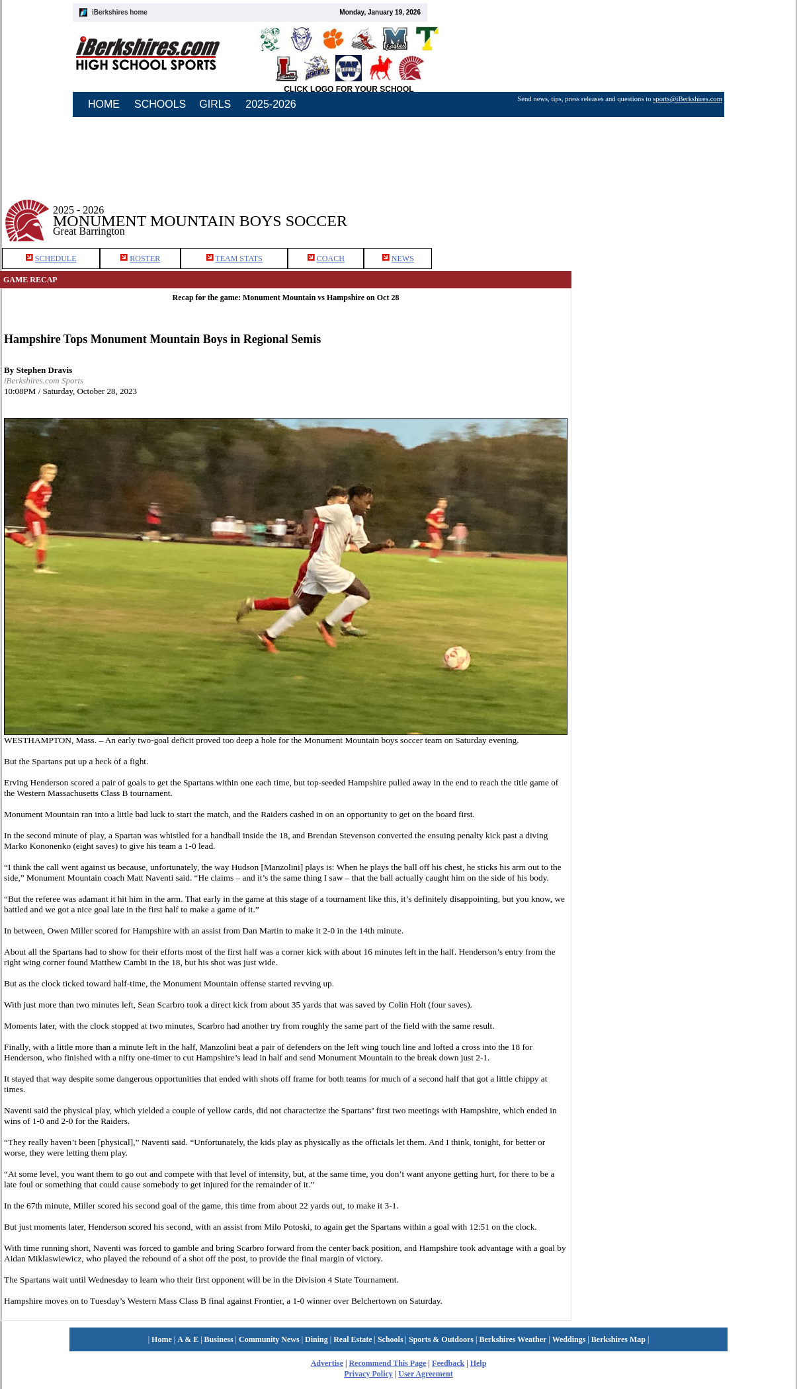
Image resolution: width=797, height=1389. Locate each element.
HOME (104, 104)
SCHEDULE (56, 258)
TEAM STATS (238, 258)
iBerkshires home (119, 12)
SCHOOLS (160, 104)
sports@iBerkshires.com (687, 98)
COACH (331, 258)
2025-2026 (270, 104)
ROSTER (145, 258)
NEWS (403, 258)
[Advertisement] (684, 211)
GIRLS (215, 104)
